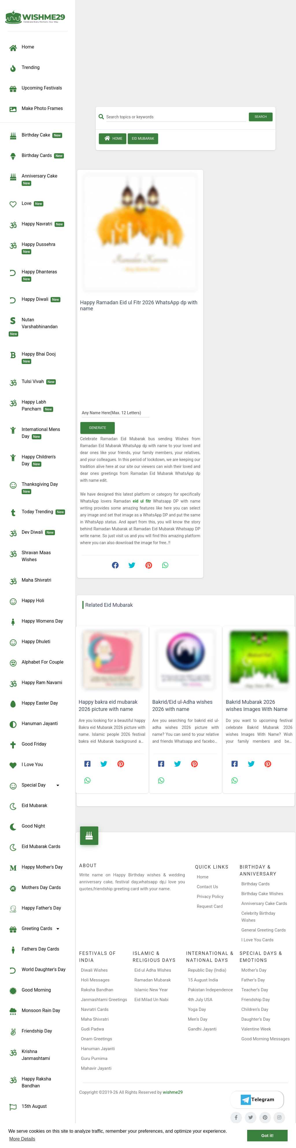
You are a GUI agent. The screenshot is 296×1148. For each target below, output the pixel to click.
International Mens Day (34, 432)
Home (112, 138)
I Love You (26, 765)
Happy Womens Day (36, 622)
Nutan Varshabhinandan (34, 326)
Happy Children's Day (32, 460)
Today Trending (37, 512)
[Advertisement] (185, 55)
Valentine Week (256, 1029)
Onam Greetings (96, 1038)
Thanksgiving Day (34, 487)
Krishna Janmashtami (29, 1054)
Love (26, 204)
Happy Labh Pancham (31, 405)
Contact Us (207, 886)
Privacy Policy (210, 896)
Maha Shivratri (30, 581)
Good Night (27, 827)
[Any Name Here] (115, 412)
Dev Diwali (32, 533)
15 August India (203, 980)
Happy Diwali (34, 300)
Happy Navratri (36, 225)
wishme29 (173, 1092)
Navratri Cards (94, 1009)
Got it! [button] (267, 1135)
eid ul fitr (142, 501)
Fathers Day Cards (34, 950)
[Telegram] (257, 1099)
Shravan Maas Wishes (30, 555)
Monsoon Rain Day (34, 1011)
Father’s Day (253, 980)
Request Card (210, 906)
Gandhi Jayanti (202, 1029)
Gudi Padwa (92, 1029)
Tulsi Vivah (32, 382)
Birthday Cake (35, 136)
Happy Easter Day (33, 704)
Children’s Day (254, 1009)
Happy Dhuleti (29, 642)
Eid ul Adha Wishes (152, 970)
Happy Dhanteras (34, 275)
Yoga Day (197, 1009)
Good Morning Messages (265, 1038)
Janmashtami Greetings (104, 999)
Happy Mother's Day (36, 868)
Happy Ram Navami (35, 683)
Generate (97, 428)
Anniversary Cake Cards (264, 903)
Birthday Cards (255, 883)
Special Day (35, 786)
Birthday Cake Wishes (262, 893)
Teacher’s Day (254, 989)
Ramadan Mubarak (152, 980)
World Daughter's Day (37, 970)
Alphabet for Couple (36, 663)
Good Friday (27, 745)
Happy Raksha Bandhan (30, 1082)
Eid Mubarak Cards (34, 847)
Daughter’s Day (255, 1019)
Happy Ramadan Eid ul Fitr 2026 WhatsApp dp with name (138, 305)
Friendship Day (30, 1032)
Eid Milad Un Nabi (151, 999)
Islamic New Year (151, 989)
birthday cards (36, 156)
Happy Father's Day (35, 909)
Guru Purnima (94, 1058)
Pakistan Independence (210, 989)
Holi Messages (95, 980)
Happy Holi (26, 601)
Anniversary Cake (34, 179)
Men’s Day (197, 1019)
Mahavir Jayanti (96, 1068)
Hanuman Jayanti (33, 724)
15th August (28, 1107)
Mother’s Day (254, 970)
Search (261, 117)
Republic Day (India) (207, 970)
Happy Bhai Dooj (33, 357)
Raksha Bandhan (97, 989)
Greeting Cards (35, 929)
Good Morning (30, 991)
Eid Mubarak (28, 806)
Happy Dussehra (33, 247)
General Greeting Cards (263, 930)
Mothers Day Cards (35, 888)
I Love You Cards (257, 939)
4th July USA (200, 999)
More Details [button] (22, 1138)
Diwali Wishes (94, 970)
